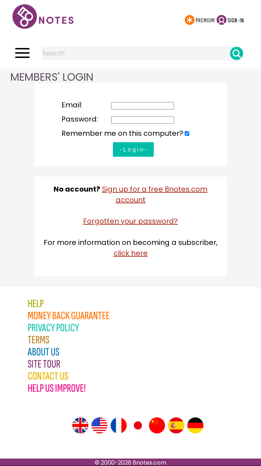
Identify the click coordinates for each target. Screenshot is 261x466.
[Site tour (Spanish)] (176, 425)
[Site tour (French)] (118, 425)
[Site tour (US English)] (99, 425)
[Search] (236, 53)
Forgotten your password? (130, 221)
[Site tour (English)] (80, 425)
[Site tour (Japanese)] (138, 425)
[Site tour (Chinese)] (157, 425)
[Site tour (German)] (195, 425)
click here (131, 253)
